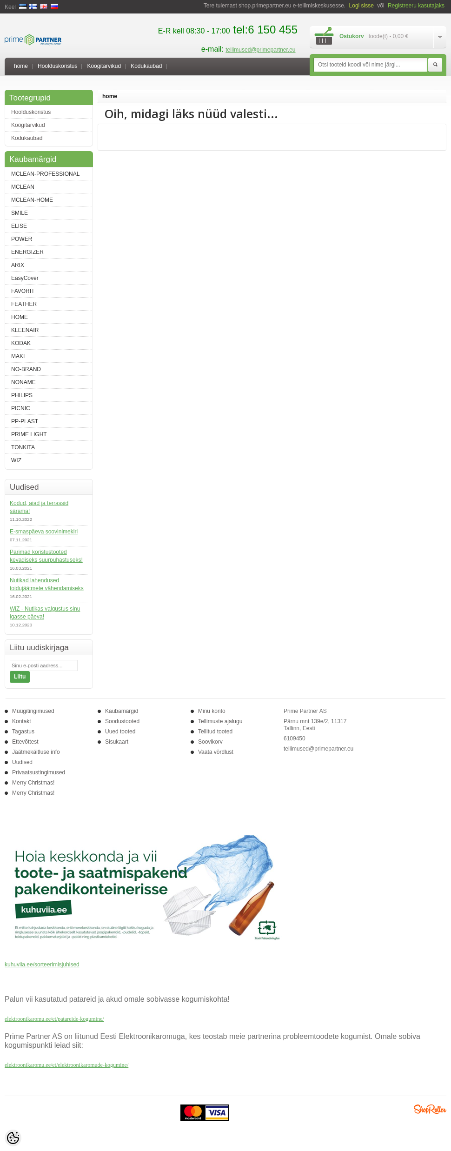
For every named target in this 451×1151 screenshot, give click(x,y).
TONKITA (23, 447)
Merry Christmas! (33, 782)
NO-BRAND (26, 369)
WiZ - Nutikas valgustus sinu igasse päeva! (45, 612)
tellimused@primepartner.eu (260, 50)
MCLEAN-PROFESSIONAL (45, 174)
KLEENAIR (25, 330)
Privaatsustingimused (38, 772)
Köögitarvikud (104, 66)
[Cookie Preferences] (13, 1138)
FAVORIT (22, 291)
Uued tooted (120, 731)
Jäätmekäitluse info (36, 752)
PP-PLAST (24, 421)
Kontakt (21, 721)
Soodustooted (122, 721)
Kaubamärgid (121, 711)
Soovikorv (210, 742)
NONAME (23, 382)
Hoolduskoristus (57, 66)
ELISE (19, 226)
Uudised (22, 762)
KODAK (21, 343)
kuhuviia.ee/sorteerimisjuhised (42, 964)
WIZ (16, 460)
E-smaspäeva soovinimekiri (44, 531)
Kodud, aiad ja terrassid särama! (39, 507)
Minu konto (212, 711)
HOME (19, 317)
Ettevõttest (25, 742)
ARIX (17, 265)
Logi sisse (361, 5)
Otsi (435, 65)
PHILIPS (22, 395)
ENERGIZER (27, 252)
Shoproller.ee (430, 1109)
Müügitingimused (33, 711)
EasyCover (25, 278)
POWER (21, 239)
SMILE (19, 213)
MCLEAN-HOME (32, 200)
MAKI (18, 356)
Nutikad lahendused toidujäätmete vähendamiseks (47, 584)
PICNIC (20, 408)
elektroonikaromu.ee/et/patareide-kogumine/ (54, 1019)
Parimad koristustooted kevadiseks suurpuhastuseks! (46, 556)
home (21, 66)
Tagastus (23, 731)
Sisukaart (116, 742)
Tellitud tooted (215, 731)
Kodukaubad (146, 66)
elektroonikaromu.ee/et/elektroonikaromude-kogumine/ (66, 1065)
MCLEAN (22, 187)
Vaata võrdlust (215, 752)
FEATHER (24, 304)
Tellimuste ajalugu (220, 721)
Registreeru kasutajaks (416, 5)
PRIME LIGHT (29, 434)
